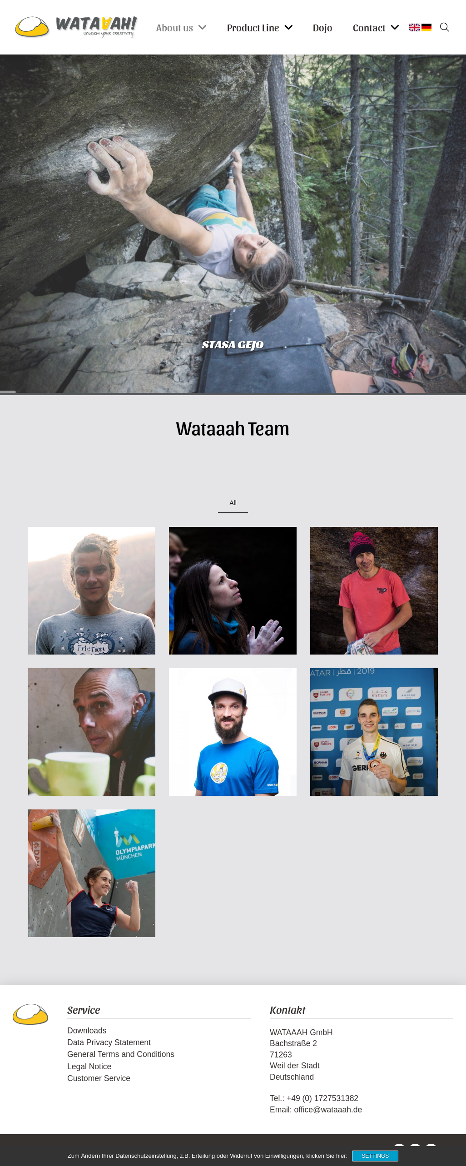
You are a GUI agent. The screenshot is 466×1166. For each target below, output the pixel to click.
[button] (441, 27)
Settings (375, 1156)
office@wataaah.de (328, 1109)
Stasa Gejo (232, 344)
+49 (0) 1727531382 (322, 1098)
